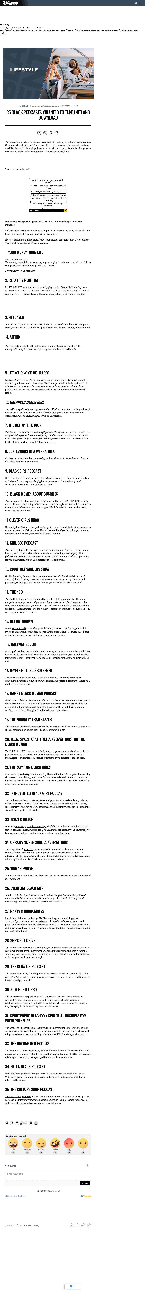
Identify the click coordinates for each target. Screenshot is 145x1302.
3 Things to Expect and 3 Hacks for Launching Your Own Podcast (43, 223)
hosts (44, 478)
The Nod (9, 599)
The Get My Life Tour (16, 432)
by (45, 106)
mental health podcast (30, 346)
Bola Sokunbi (23, 527)
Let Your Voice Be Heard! (18, 380)
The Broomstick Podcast (17, 1050)
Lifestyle (24, 106)
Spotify (25, 145)
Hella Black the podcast (17, 1073)
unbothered (79, 680)
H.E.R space (26, 751)
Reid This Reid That (15, 287)
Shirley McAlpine (38, 947)
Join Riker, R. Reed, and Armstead (22, 895)
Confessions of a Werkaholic (19, 458)
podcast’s (28, 849)
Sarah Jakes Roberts (20, 875)
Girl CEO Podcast (18, 550)
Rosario (12, 324)
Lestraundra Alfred (47, 409)
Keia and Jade (19, 628)
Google (37, 145)
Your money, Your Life (16, 262)
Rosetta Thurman (40, 703)
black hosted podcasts (28, 1225)
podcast (30, 501)
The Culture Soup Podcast (18, 1096)
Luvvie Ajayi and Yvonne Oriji (30, 826)
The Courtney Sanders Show (23, 576)
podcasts (10, 1225)
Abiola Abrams (37, 1027)
